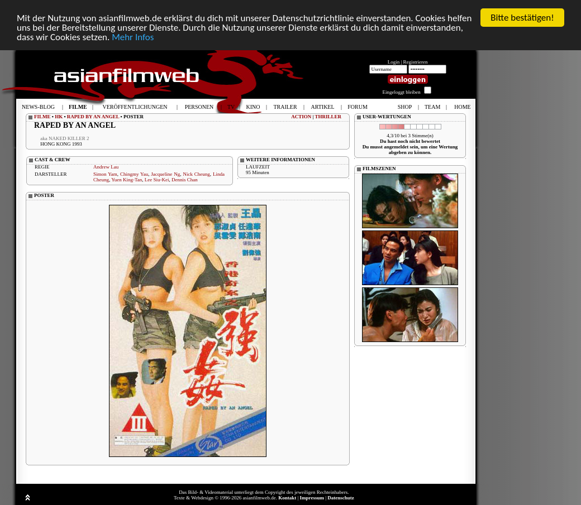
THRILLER (328, 116)
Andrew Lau (105, 167)
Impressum (312, 498)
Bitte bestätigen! (522, 17)
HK (59, 116)
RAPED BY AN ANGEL (93, 116)
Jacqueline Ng (165, 174)
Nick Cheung (196, 174)
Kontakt (287, 498)
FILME (42, 116)
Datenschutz (340, 498)
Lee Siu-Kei (157, 179)
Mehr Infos (133, 37)
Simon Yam (105, 174)
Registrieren (415, 62)
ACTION (301, 116)
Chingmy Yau (134, 174)
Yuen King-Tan (126, 179)
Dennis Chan (185, 179)
